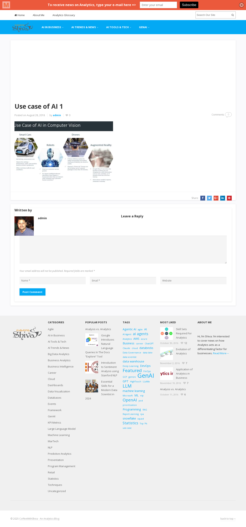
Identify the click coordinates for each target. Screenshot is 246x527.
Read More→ (221, 353)
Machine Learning (59, 435)
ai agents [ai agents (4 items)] (140, 334)
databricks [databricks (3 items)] (146, 348)
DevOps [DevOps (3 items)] (145, 366)
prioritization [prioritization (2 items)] (130, 405)
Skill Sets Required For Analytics (184, 333)
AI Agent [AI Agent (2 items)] (127, 334)
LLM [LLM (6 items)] (127, 386)
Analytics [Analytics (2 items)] (127, 339)
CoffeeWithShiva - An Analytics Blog (39, 518)
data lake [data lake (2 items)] (147, 352)
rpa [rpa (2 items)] (142, 414)
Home (19, 15)
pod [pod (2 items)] (141, 400)
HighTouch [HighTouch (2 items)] (135, 381)
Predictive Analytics (59, 453)
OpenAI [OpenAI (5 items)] (130, 400)
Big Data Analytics (58, 354)
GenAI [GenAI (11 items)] (145, 376)
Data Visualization (59, 391)
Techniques (55, 485)
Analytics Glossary (63, 15)
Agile (51, 329)
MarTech (53, 441)
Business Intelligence (61, 366)
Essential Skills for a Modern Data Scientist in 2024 (101, 390)
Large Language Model (62, 429)
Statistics (53, 478)
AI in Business (51, 27)
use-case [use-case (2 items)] (127, 428)
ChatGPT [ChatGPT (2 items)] (149, 343)
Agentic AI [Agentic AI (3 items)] (129, 329)
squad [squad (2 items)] (141, 418)
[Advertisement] (123, 68)
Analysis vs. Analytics (98, 329)
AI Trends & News (83, 27)
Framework (55, 410)
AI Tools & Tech (117, 27)
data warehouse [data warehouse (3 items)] (133, 361)
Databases (54, 397)
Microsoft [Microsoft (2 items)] (128, 395)
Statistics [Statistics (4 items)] (130, 423)
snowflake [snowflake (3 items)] (129, 418)
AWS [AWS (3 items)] (136, 339)
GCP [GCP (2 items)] (125, 377)
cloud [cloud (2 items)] (135, 348)
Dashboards (55, 385)
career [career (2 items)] (139, 343)
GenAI (143, 27)
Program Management (61, 466)
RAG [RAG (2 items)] (145, 409)
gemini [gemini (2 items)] (132, 377)
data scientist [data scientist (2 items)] (129, 357)
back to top (228, 518)
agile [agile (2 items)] (140, 329)
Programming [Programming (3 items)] (132, 409)
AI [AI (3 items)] (145, 329)
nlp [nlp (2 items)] (142, 395)
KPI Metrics (54, 422)
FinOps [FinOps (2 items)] (147, 371)
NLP (50, 447)
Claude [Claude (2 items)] (126, 348)
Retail (51, 472)
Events (52, 404)
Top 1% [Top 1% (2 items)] (143, 423)
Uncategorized (57, 491)
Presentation (56, 460)
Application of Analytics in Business (184, 373)
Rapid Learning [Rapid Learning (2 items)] (131, 414)
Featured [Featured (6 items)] (132, 370)
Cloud (51, 379)
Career (52, 373)
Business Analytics (59, 360)
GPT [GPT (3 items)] (126, 381)
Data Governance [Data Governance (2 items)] (132, 352)
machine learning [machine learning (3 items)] (134, 391)
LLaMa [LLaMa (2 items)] (146, 381)
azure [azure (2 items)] (144, 339)
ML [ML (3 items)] (136, 395)
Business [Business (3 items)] (128, 343)
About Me (38, 15)
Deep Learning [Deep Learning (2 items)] (130, 366)
